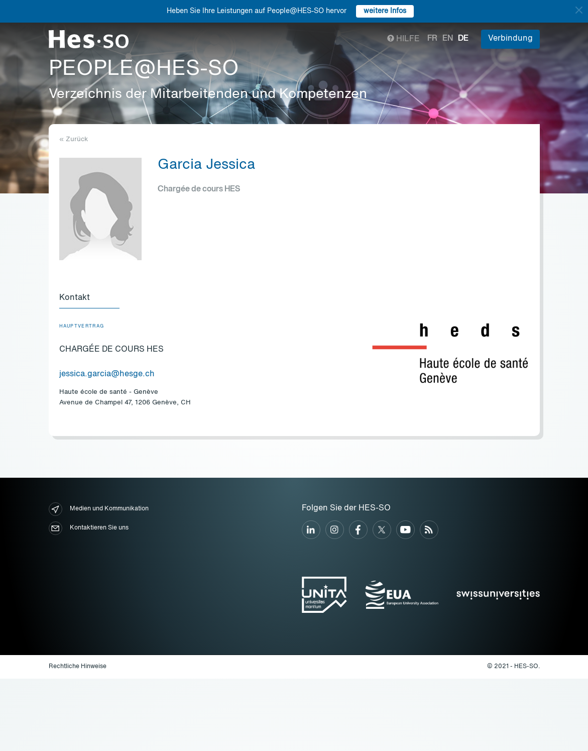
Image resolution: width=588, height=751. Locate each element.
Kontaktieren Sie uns (89, 528)
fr (432, 39)
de (463, 39)
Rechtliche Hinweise (77, 667)
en (447, 39)
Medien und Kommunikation (99, 509)
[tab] (89, 298)
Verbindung (510, 39)
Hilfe (403, 39)
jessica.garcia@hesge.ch (107, 374)
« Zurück (73, 139)
